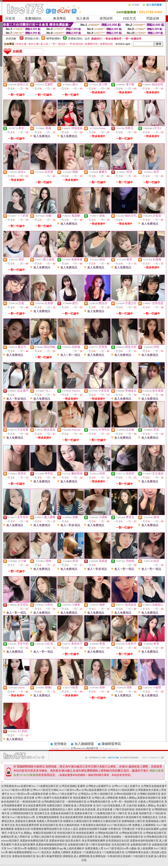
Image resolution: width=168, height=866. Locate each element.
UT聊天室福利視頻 (124, 809)
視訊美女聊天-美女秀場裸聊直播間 (85, 840)
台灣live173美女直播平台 (63, 793)
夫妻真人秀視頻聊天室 (151, 801)
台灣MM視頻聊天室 (125, 793)
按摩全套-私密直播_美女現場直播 (93, 809)
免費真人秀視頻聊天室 (50, 821)
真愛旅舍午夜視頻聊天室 (127, 817)
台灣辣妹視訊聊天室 (106, 832)
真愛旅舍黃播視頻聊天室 (98, 817)
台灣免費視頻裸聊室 (47, 817)
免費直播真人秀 (94, 848)
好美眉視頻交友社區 (117, 840)
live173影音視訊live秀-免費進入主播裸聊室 (131, 825)
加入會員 (82, 18)
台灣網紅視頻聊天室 (148, 793)
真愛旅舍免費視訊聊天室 (34, 840)
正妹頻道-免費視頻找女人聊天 (56, 809)
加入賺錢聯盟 (84, 744)
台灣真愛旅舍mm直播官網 (16, 786)
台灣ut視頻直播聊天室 (94, 789)
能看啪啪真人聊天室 (133, 821)
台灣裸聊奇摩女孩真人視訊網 (142, 852)
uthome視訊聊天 (10, 840)
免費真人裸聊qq (127, 797)
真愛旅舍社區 (22, 828)
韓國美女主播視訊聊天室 (77, 821)
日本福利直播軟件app (51, 848)
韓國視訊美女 (150, 817)
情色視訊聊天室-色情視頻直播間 (75, 832)
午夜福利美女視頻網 (119, 856)
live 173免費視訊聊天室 (45, 786)
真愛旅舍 (76, 852)
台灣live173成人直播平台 (126, 786)
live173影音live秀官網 (17, 789)
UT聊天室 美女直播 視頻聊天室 (134, 813)
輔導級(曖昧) (53, 38)
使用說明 (106, 18)
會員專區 (59, 18)
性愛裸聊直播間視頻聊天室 (46, 828)
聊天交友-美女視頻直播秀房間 (22, 825)
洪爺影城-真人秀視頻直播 (77, 805)
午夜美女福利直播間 (147, 828)
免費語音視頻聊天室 (45, 832)
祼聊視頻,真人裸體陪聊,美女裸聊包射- (85, 856)
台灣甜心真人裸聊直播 (105, 797)
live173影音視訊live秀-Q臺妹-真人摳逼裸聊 (128, 848)
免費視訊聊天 (54, 805)
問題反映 (152, 18)
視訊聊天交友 (42, 813)
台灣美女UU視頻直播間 (121, 789)
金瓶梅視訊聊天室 (78, 844)
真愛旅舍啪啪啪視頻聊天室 (51, 844)
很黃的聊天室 (143, 809)
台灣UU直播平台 (44, 797)
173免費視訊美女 (92, 852)
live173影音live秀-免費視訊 (22, 848)
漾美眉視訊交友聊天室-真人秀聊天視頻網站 (96, 836)
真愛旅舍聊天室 (83, 813)
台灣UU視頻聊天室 (102, 793)
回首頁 (10, 18)
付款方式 (129, 18)
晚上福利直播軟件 (74, 848)
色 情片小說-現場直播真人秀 (109, 805)
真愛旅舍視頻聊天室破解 (93, 828)
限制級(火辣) (32, 38)
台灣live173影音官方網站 (44, 789)
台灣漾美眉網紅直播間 (72, 786)
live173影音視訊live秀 (22, 817)
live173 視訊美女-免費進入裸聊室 (52, 852)
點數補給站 (33, 18)
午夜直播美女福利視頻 (93, 825)
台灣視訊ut (84, 793)
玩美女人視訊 (70, 828)
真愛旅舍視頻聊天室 (149, 797)
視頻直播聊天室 (63, 797)
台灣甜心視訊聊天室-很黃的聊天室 (51, 836)
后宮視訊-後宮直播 (23, 797)
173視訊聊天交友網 (142, 856)
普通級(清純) (75, 38)
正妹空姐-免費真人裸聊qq (141, 805)
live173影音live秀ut (70, 789)
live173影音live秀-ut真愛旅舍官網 (29, 793)
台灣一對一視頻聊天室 (124, 801)
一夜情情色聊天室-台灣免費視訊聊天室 (42, 801)
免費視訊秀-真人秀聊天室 (15, 836)
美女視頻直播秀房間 (34, 805)
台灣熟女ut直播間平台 (98, 786)
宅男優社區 (114, 828)
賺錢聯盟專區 (111, 744)
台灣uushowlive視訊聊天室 (84, 748)
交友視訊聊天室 (120, 844)
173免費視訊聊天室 (104, 813)
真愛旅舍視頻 (57, 840)
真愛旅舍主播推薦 (25, 821)
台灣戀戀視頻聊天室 (22, 813)
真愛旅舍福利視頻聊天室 (144, 840)
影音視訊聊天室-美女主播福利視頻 (60, 825)
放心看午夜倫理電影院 (49, 856)
